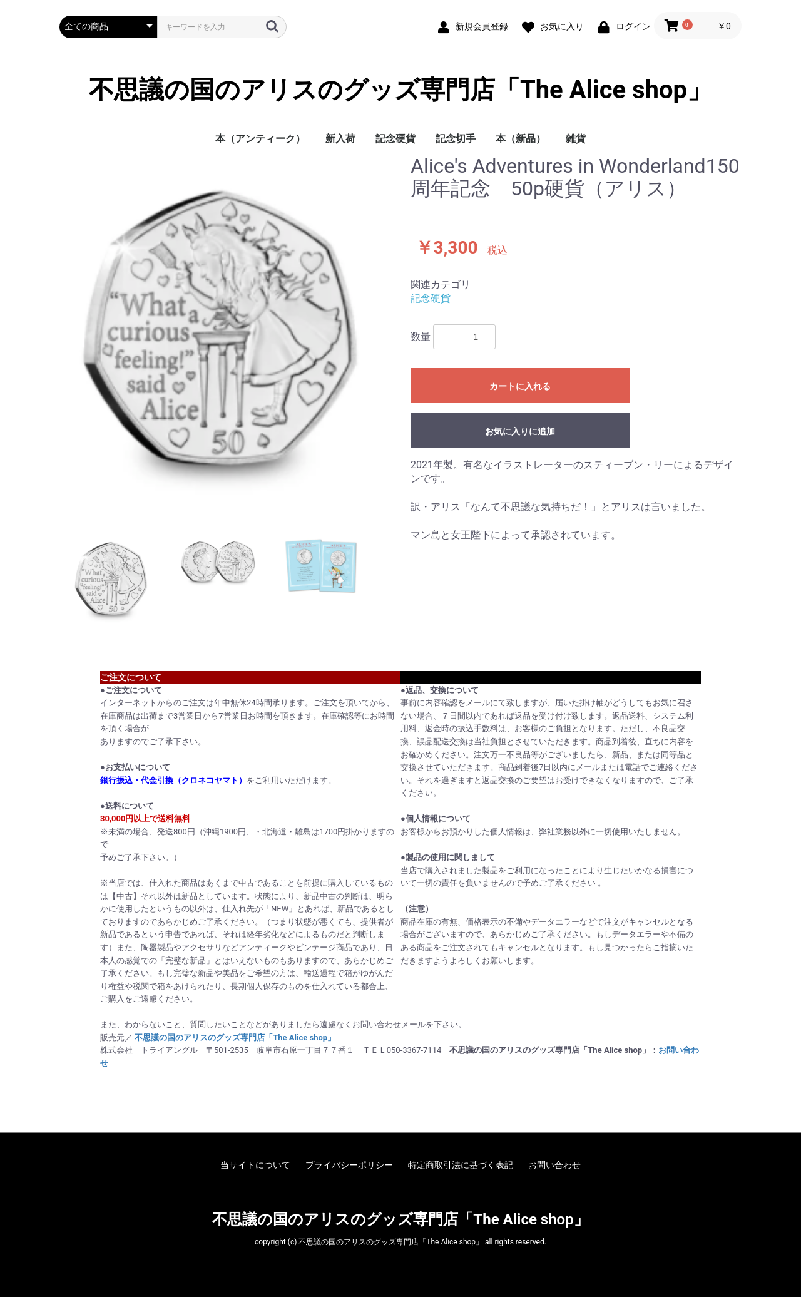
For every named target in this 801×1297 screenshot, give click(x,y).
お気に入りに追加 (520, 431)
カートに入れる (520, 386)
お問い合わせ (554, 1165)
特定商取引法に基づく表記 (460, 1165)
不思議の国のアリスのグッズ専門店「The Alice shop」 (400, 90)
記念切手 (456, 139)
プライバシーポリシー (349, 1165)
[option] (230, 334)
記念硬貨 (395, 139)
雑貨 (576, 139)
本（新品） (521, 139)
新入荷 (340, 139)
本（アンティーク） (260, 139)
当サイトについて (255, 1165)
